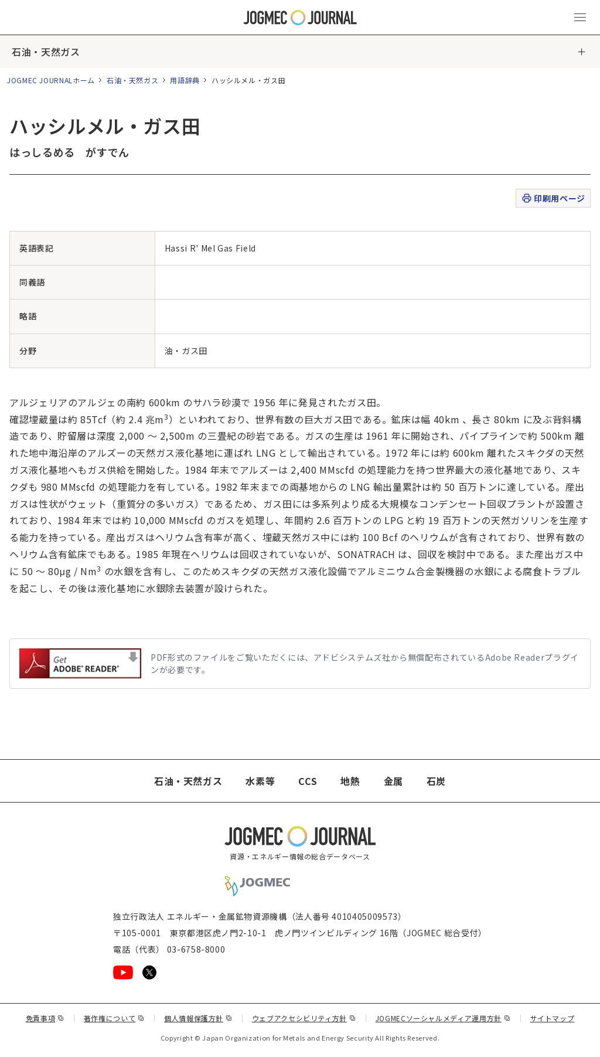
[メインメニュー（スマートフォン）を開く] (580, 17)
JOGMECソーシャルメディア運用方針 (443, 1018)
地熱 (350, 781)
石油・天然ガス (46, 52)
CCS (307, 781)
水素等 (260, 781)
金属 (393, 781)
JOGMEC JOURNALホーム (51, 80)
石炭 (436, 781)
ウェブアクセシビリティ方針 (304, 1018)
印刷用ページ (553, 198)
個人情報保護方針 (198, 1018)
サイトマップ (552, 1018)
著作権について (114, 1018)
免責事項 (45, 1018)
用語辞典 (185, 80)
